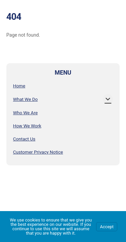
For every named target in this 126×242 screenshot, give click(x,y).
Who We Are (25, 112)
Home (19, 85)
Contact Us (24, 139)
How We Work (27, 125)
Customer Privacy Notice (38, 152)
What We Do (25, 99)
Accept (107, 226)
